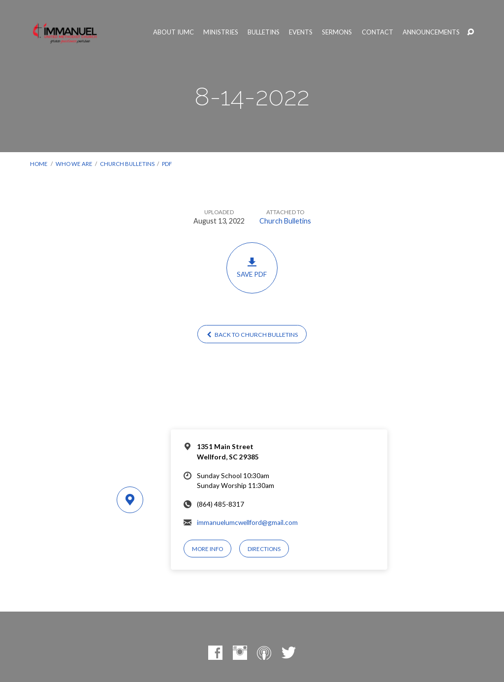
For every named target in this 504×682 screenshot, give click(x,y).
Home (39, 164)
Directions (264, 549)
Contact (377, 32)
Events (301, 32)
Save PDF (251, 267)
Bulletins (264, 32)
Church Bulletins (127, 164)
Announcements (431, 32)
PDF (167, 164)
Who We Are (74, 164)
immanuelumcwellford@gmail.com (247, 522)
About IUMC (173, 32)
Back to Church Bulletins (252, 334)
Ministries (220, 32)
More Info (207, 549)
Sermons (337, 32)
